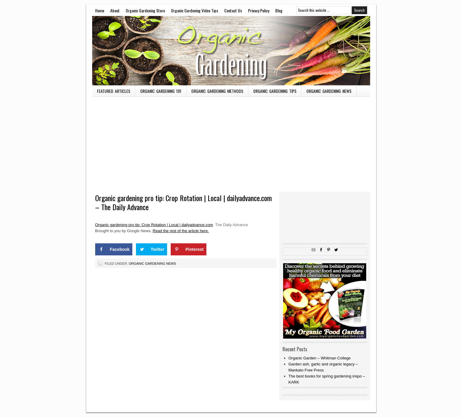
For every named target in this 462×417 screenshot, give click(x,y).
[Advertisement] (231, 142)
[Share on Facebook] (113, 249)
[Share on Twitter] (151, 249)
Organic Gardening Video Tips (194, 10)
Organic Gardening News (328, 91)
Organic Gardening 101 (160, 91)
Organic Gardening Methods (217, 91)
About (115, 10)
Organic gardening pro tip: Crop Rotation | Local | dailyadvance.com (154, 225)
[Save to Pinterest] (188, 249)
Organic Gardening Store (145, 10)
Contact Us (233, 10)
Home (99, 10)
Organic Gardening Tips (274, 91)
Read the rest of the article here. (181, 231)
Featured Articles (113, 91)
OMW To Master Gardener (231, 50)
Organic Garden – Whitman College (320, 358)
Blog (279, 10)
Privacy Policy (258, 10)
